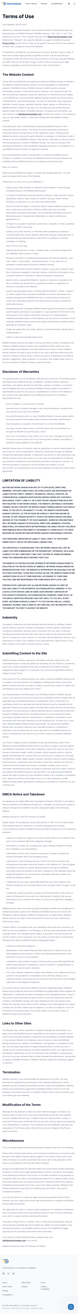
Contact (25, 1287)
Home (4, 1282)
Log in (43, 1282)
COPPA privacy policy (37, 1308)
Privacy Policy (8, 43)
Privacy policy (26, 1308)
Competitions (57, 4)
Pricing (44, 4)
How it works (31, 4)
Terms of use (6, 1308)
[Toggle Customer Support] (71, 1307)
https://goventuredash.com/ (60, 37)
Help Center (26, 1282)
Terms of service (16, 1308)
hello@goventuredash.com (30, 114)
